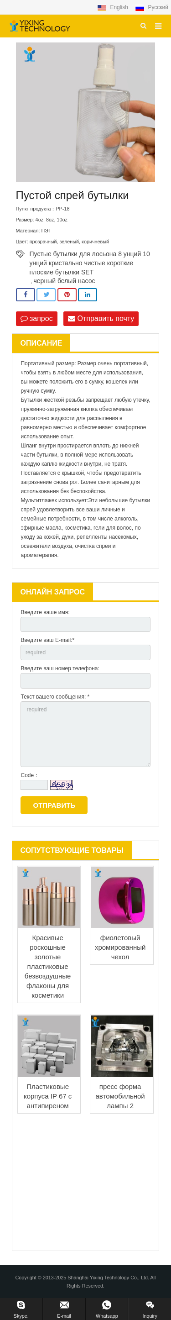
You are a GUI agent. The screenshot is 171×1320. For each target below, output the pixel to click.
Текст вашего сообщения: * (55, 697)
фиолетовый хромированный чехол (120, 947)
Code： (30, 775)
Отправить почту (101, 318)
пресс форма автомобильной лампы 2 (120, 1096)
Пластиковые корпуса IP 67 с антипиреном (48, 1096)
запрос (37, 318)
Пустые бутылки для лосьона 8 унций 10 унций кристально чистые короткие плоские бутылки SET (90, 254)
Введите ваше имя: (45, 612)
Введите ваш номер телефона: (60, 668)
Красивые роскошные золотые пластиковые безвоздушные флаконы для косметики (48, 966)
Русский (151, 7)
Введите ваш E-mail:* (47, 640)
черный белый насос (64, 280)
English (113, 7)
